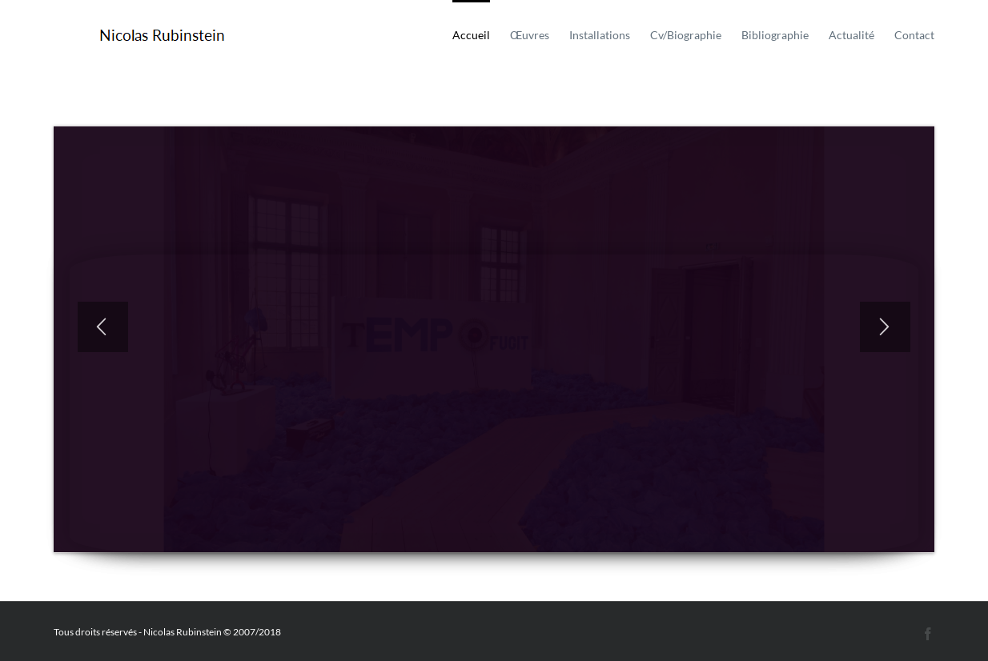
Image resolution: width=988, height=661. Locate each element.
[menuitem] (481, 33)
